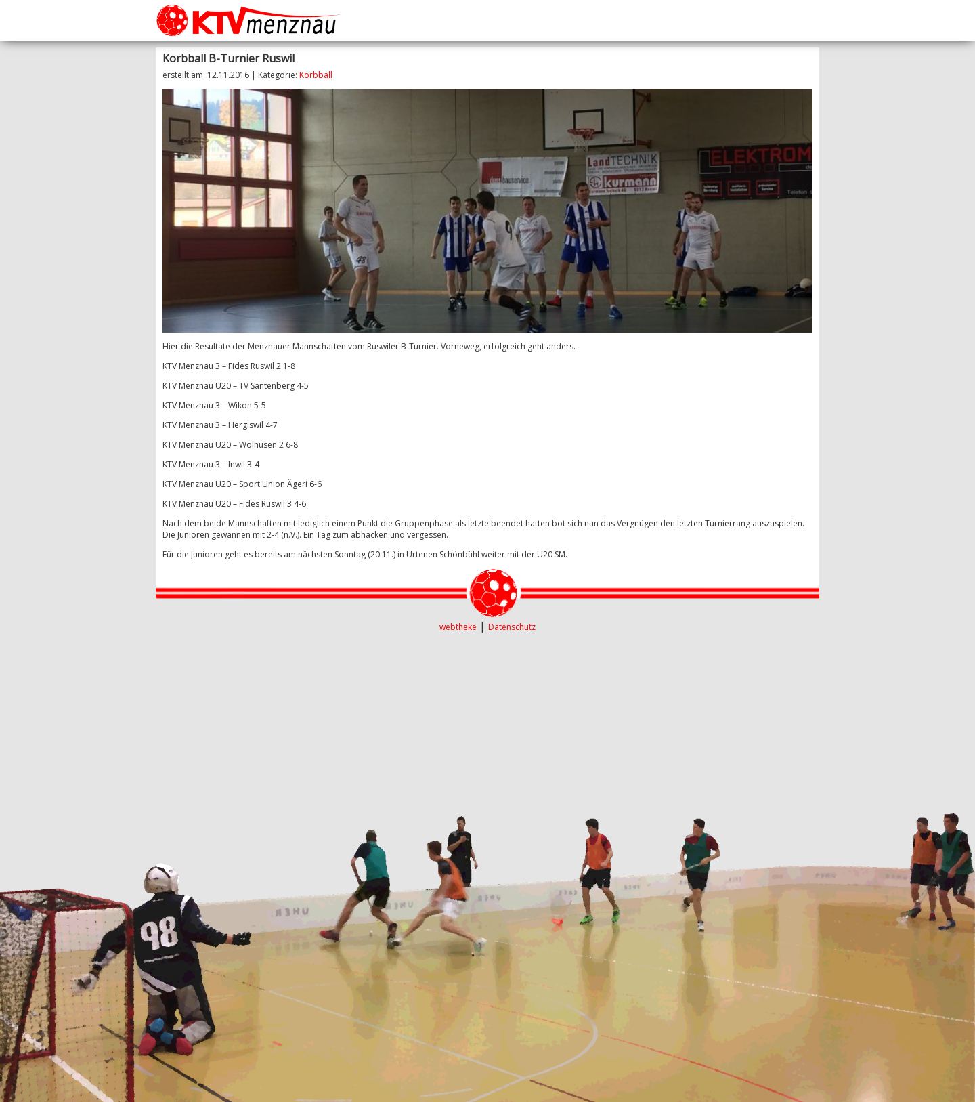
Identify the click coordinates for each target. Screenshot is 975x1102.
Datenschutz (512, 627)
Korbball (315, 75)
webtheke (458, 627)
